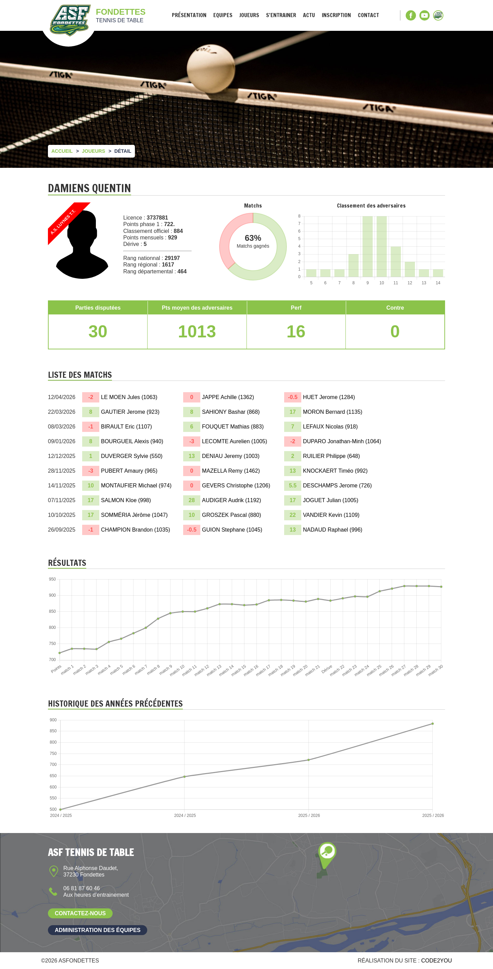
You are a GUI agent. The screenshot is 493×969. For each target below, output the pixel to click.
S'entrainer (281, 15)
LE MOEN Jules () (129, 397)
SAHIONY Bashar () (231, 412)
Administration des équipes (97, 930)
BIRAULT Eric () (126, 427)
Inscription (336, 15)
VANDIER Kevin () (331, 515)
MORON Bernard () (332, 412)
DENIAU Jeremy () (231, 456)
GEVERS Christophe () (236, 485)
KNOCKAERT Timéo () (335, 471)
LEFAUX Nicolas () (330, 427)
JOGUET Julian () (330, 500)
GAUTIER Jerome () (130, 412)
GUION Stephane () (232, 530)
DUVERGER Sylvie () (132, 456)
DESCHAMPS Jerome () (337, 485)
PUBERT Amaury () (129, 471)
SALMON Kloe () (126, 500)
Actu (309, 15)
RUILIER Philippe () (331, 456)
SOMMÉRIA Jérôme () (134, 515)
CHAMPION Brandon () (135, 530)
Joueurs (249, 15)
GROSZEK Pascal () (231, 515)
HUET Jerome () (329, 397)
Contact (368, 15)
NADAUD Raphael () (332, 530)
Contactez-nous (80, 913)
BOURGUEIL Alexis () (132, 441)
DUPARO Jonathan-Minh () (342, 441)
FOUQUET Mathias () (233, 427)
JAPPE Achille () (228, 397)
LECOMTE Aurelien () (234, 441)
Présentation (189, 15)
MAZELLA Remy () (231, 471)
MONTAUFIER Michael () (136, 485)
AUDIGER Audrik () (231, 500)
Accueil (62, 151)
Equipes (222, 15)
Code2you (436, 961)
